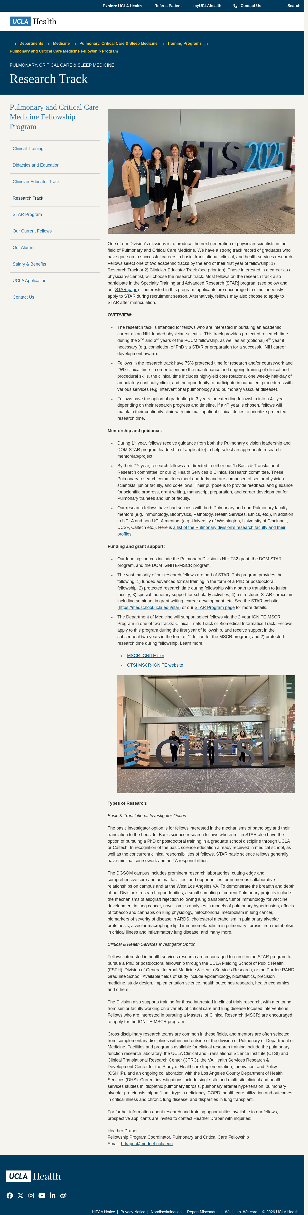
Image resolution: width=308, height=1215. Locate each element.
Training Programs (184, 43)
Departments (31, 43)
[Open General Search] (292, 5)
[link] (10, 1195)
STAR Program (27, 214)
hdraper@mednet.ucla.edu (147, 1143)
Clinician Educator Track (36, 181)
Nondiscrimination (166, 1212)
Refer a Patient (168, 6)
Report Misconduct (203, 1212)
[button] (123, 6)
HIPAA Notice (103, 1212)
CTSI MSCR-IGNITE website (155, 665)
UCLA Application (30, 280)
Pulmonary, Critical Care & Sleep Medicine (118, 43)
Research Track (28, 198)
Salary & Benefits (29, 264)
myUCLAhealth (207, 6)
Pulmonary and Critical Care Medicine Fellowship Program (64, 51)
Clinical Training (28, 148)
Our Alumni (23, 247)
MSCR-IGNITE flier (145, 655)
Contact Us (251, 6)
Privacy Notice (133, 1212)
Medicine (61, 43)
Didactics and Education (36, 165)
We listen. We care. (242, 1212)
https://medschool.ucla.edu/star (149, 607)
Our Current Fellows (32, 231)
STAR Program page (215, 607)
